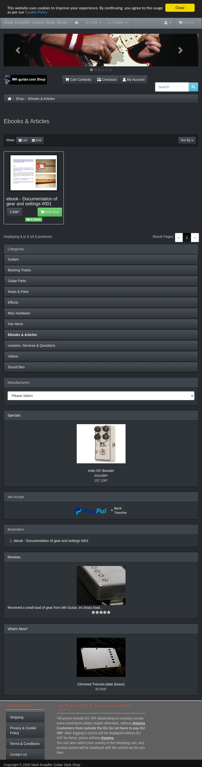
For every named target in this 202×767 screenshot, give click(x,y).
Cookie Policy (36, 11)
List (23, 140)
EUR (93, 23)
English (118, 23)
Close (179, 7)
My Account (134, 80)
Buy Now (50, 212)
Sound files (16, 367)
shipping (138, 723)
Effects (13, 302)
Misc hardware (19, 313)
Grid (36, 140)
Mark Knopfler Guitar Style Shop (35, 22)
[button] (18, 50)
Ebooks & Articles (41, 99)
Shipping (16, 717)
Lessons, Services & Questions (31, 346)
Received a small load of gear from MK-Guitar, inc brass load (54, 608)
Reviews (14, 557)
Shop (20, 99)
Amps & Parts (18, 292)
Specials (14, 415)
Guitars (13, 259)
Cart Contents (78, 80)
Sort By (187, 140)
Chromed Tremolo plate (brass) (101, 684)
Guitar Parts (17, 281)
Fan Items (15, 324)
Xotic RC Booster (101, 471)
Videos (13, 356)
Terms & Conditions (25, 744)
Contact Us (18, 754)
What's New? (18, 629)
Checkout (107, 80)
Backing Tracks (19, 270)
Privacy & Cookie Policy (23, 730)
